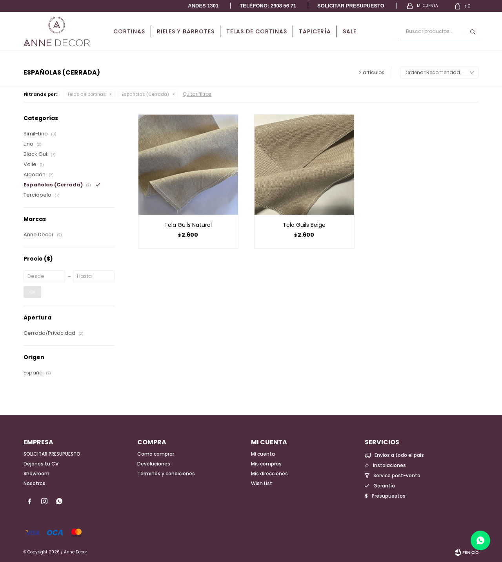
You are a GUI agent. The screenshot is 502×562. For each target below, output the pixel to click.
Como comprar (155, 454)
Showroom (36, 473)
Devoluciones (153, 463)
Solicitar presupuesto (350, 6)
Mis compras (266, 463)
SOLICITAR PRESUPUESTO (52, 454)
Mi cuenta (263, 454)
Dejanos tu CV (41, 463)
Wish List (261, 483)
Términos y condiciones (166, 473)
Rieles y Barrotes (186, 31)
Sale (349, 31)
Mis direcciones (269, 473)
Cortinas (129, 31)
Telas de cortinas (256, 31)
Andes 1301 (203, 6)
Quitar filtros (197, 94)
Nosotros (34, 483)
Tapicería (315, 31)
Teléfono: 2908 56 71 (268, 6)
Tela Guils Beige (304, 225)
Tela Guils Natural (188, 225)
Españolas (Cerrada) (145, 94)
